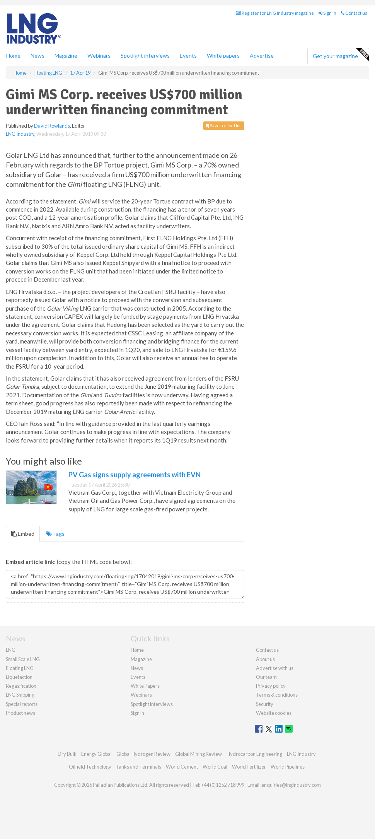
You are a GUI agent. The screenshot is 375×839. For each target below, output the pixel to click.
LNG (10, 650)
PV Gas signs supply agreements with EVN (134, 474)
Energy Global (96, 754)
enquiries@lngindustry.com (291, 785)
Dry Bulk (67, 754)
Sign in (327, 12)
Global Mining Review (198, 754)
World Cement (182, 767)
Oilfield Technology (90, 767)
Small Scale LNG (23, 659)
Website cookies (273, 713)
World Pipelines (288, 767)
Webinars (99, 55)
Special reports (22, 704)
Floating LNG (20, 668)
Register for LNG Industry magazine (275, 12)
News (137, 668)
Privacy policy (271, 686)
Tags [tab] (55, 533)
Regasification (21, 686)
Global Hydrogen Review (143, 754)
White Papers (145, 686)
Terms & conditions (277, 695)
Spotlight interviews (145, 55)
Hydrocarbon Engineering (254, 754)
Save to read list (224, 125)
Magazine (66, 55)
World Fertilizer (249, 767)
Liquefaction (19, 677)
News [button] (37, 55)
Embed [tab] (22, 533)
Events (188, 55)
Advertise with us (274, 668)
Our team (266, 677)
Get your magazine (341, 55)
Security (264, 704)
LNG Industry (20, 134)
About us (265, 659)
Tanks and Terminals (138, 767)
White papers (223, 55)
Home (13, 55)
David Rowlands (52, 126)
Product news (20, 713)
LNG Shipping (20, 695)
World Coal (215, 767)
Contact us (354, 12)
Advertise (262, 55)
